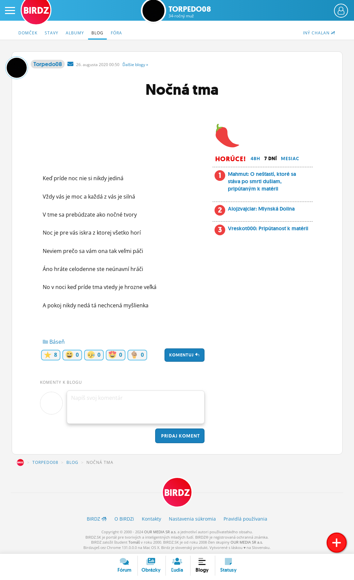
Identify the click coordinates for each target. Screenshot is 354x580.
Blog (97, 33)
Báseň (54, 341)
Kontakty (151, 519)
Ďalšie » (135, 64)
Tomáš (134, 542)
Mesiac (290, 159)
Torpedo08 (189, 12)
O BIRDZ (124, 519)
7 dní (270, 159)
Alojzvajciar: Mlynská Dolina (261, 208)
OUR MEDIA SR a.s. (160, 531)
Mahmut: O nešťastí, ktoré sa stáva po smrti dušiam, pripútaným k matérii (262, 182)
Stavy (51, 33)
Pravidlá (245, 519)
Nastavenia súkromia (192, 519)
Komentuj (184, 355)
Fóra (116, 33)
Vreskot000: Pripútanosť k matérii (268, 228)
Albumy (75, 33)
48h (255, 159)
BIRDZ (20, 463)
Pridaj (180, 436)
